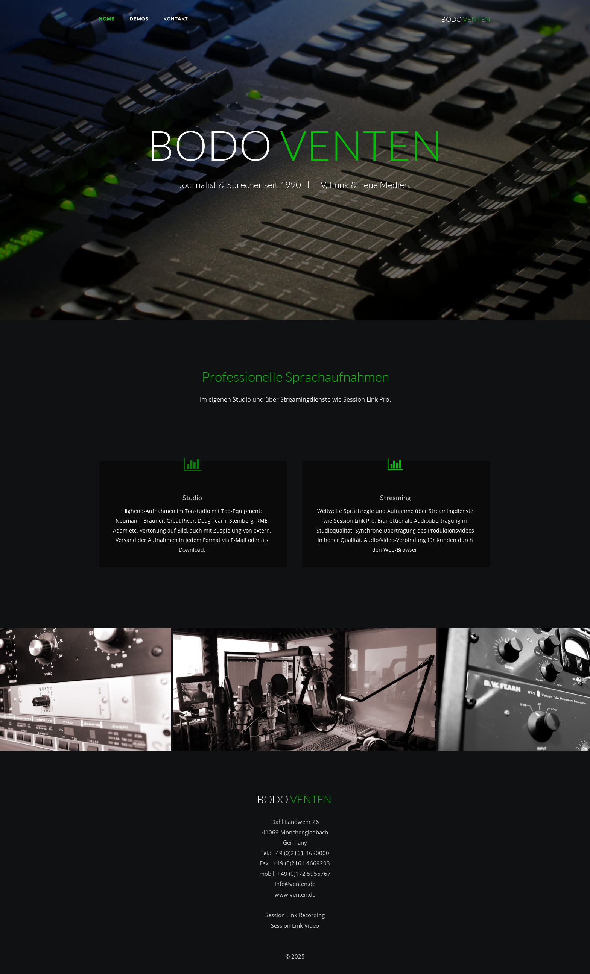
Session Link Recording (295, 915)
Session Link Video (295, 925)
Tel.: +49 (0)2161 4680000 (294, 853)
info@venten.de (295, 884)
